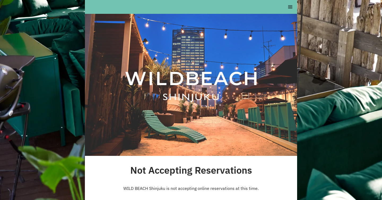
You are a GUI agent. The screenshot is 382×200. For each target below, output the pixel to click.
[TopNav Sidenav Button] (290, 7)
